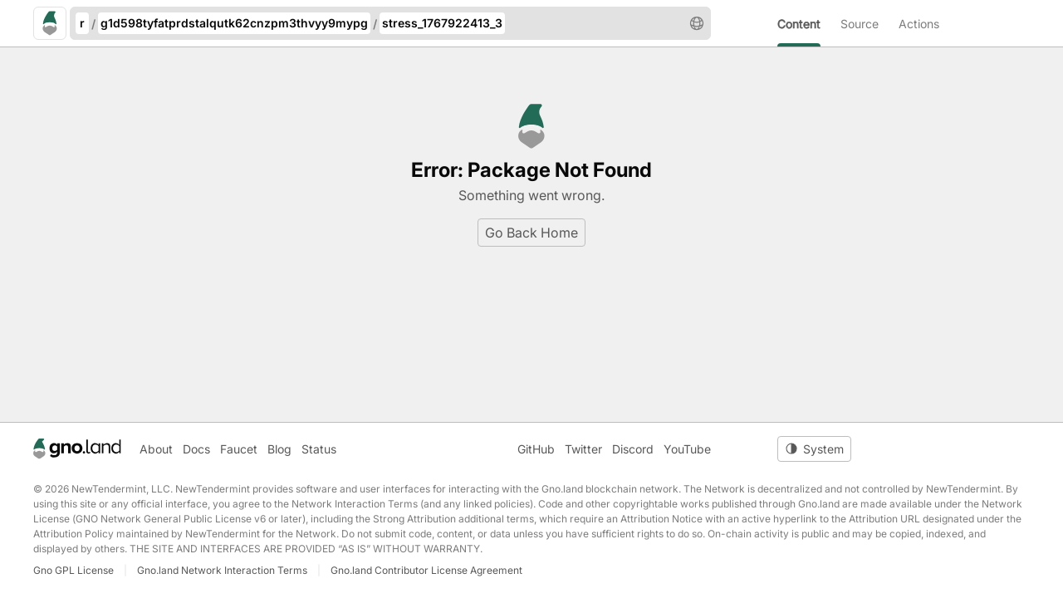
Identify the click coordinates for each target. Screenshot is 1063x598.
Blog (279, 449)
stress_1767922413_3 (442, 23)
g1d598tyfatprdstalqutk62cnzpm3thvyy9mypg (234, 23)
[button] (696, 23)
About (156, 449)
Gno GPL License (73, 570)
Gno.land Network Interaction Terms (222, 570)
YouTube (687, 449)
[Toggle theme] (814, 449)
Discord (633, 449)
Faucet (238, 449)
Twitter (583, 449)
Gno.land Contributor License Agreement (426, 570)
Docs (196, 449)
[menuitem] (808, 23)
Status (318, 449)
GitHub (536, 449)
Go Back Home (531, 232)
